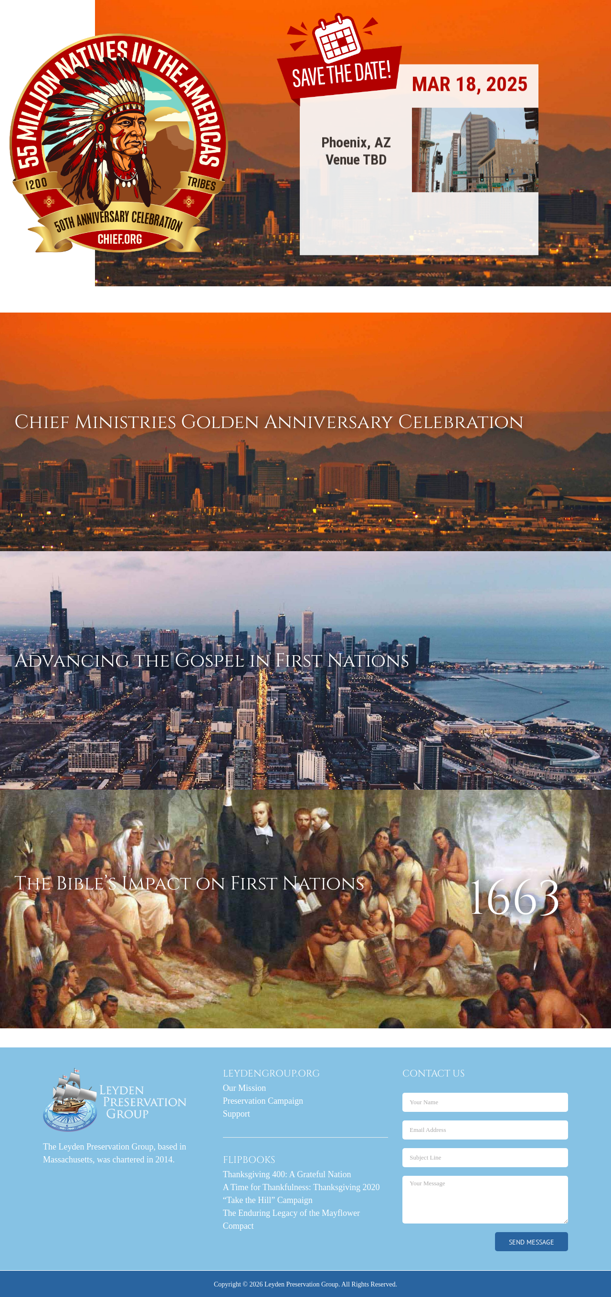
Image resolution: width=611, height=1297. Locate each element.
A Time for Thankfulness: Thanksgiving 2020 (301, 1187)
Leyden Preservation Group (301, 1284)
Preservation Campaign (263, 1101)
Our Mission (244, 1088)
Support (236, 1114)
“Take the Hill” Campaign (268, 1200)
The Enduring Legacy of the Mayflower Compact (291, 1219)
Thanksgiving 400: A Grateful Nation (287, 1174)
